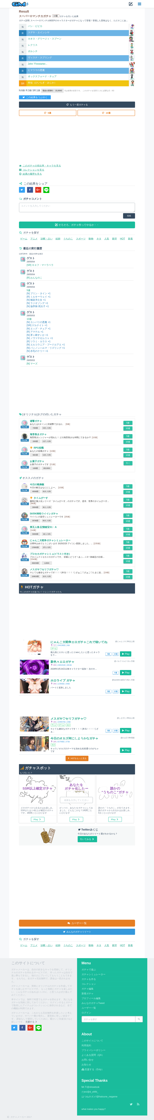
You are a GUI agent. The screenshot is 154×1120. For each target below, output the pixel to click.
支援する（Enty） (93, 1069)
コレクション (89, 984)
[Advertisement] (77, 138)
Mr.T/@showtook (90, 1087)
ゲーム (23, 238)
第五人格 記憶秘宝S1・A (43, 527)
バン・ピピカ (35, 26)
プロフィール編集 (91, 998)
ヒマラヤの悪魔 (36, 70)
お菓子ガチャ (37, 461)
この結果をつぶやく (35, 97)
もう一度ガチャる (77, 104)
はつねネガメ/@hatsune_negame (99, 1096)
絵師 (58, 238)
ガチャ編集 (88, 988)
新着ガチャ (88, 993)
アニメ (33, 238)
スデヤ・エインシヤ (38, 32)
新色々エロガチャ (62, 661)
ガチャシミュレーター (93, 974)
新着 (130, 238)
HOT (122, 238)
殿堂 (114, 238)
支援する (31, 1022)
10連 (106, 112)
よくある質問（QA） (93, 1055)
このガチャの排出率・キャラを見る (40, 165)
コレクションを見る (31, 169)
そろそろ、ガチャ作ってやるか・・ (77, 224)
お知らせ (86, 1064)
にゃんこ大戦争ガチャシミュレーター (50, 540)
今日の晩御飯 (37, 484)
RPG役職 (39, 448)
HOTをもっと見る (77, 758)
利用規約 (86, 1045)
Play (126, 653)
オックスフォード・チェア (42, 76)
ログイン (86, 1012)
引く (128, 463)
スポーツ (81, 238)
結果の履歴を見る (30, 173)
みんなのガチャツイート (77, 931)
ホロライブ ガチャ (62, 680)
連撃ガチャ (36, 421)
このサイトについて (92, 1040)
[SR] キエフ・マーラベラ (40, 265)
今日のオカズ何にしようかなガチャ (74, 738)
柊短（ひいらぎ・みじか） (42, 82)
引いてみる (87, 839)
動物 (91, 238)
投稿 (129, 216)
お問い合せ (88, 1060)
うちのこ (68, 238)
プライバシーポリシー (93, 1050)
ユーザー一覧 (77, 923)
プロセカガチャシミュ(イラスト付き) (50, 554)
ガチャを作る (89, 979)
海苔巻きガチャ (38, 434)
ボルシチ (32, 51)
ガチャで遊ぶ (89, 969)
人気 (106, 238)
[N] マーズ (32, 363)
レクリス (32, 45)
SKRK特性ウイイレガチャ (44, 513)
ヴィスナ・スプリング (40, 57)
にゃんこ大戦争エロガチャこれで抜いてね (78, 642)
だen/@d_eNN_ (90, 1092)
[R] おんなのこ (34, 277)
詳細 (132, 28)
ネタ (98, 238)
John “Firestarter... (37, 64)
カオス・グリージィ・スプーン (44, 38)
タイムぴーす (41, 498)
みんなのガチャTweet (93, 1003)
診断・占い (47, 238)
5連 (47, 112)
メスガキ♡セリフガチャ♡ (44, 569)
